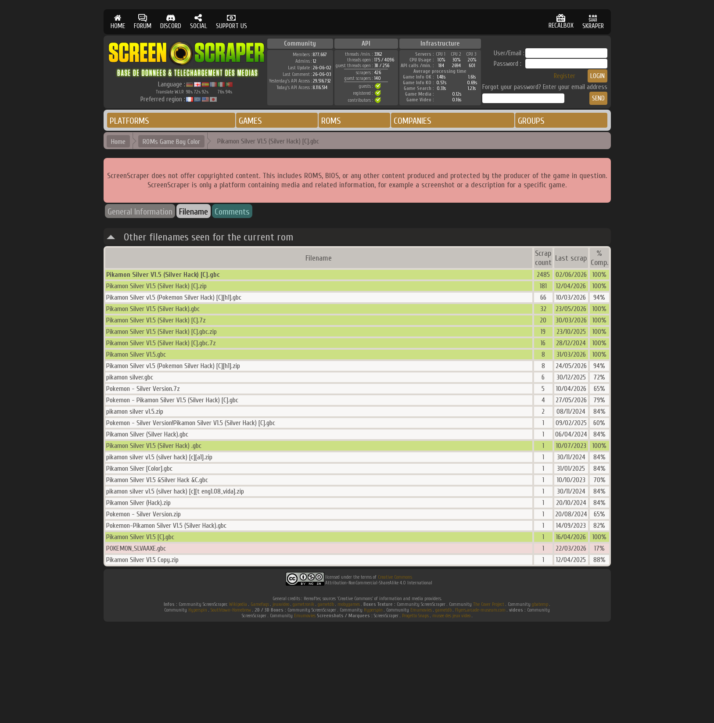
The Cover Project (488, 604)
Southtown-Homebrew (231, 610)
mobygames (348, 604)
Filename (193, 212)
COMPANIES (412, 121)
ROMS (331, 121)
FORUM (142, 22)
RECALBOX (561, 21)
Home (118, 142)
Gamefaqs (260, 604)
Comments (232, 212)
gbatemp (540, 604)
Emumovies (421, 610)
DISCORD (170, 22)
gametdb (326, 604)
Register (564, 76)
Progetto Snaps (415, 616)
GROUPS (531, 121)
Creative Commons (395, 577)
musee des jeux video (451, 616)
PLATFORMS (129, 121)
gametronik (303, 604)
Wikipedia (238, 604)
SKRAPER (593, 22)
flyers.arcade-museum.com (480, 610)
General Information (140, 212)
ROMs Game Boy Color (171, 142)
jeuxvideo (281, 604)
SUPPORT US (231, 22)
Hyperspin (197, 610)
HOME (118, 22)
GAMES (250, 121)
